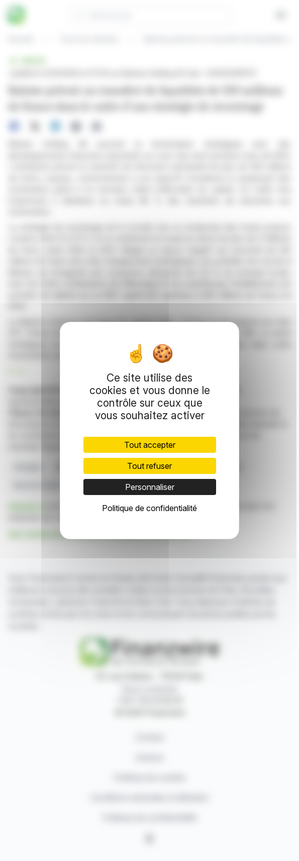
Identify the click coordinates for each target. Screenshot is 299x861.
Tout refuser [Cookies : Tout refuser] (149, 466)
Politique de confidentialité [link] (149, 508)
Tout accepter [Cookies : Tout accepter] (149, 445)
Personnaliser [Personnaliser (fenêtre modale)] (149, 487)
